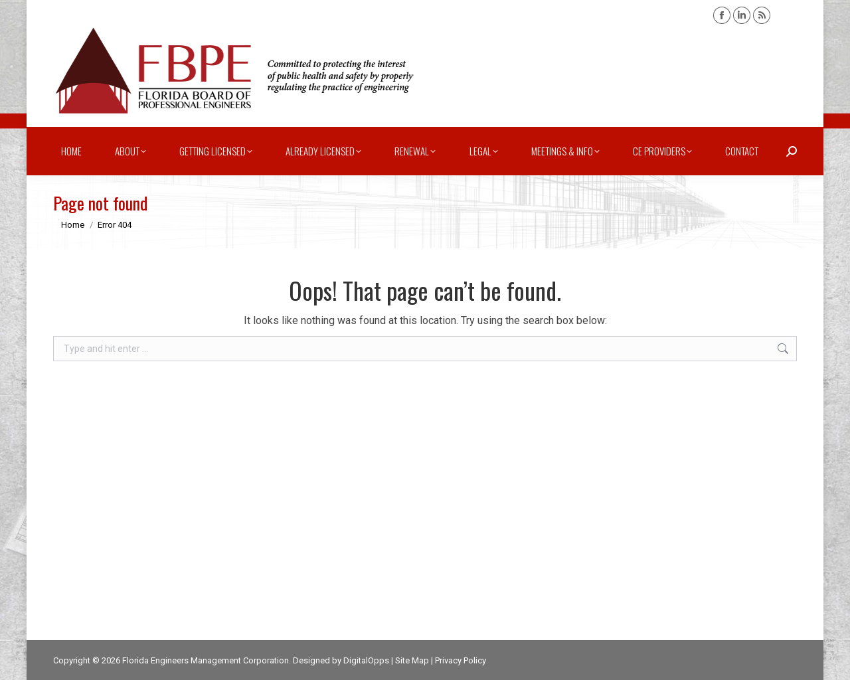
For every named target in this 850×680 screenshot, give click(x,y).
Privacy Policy (460, 660)
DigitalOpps (366, 660)
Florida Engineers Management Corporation (205, 660)
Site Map (412, 660)
